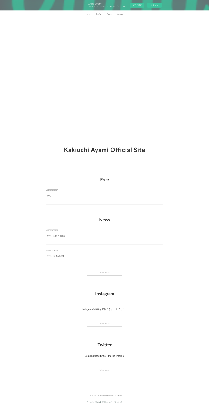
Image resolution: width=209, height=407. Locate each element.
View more (104, 272)
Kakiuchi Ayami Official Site (104, 149)
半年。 (49, 196)
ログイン (154, 5)
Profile (98, 14)
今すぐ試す (137, 5)
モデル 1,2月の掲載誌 (55, 236)
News (109, 14)
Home (88, 14)
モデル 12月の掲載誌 (55, 256)
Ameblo (120, 14)
